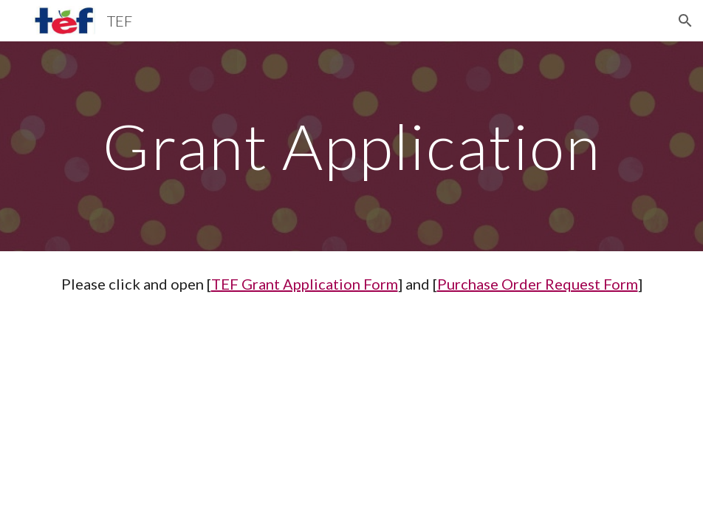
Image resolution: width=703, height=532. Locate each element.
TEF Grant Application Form (304, 284)
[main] (352, 146)
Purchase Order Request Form (537, 284)
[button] (685, 20)
